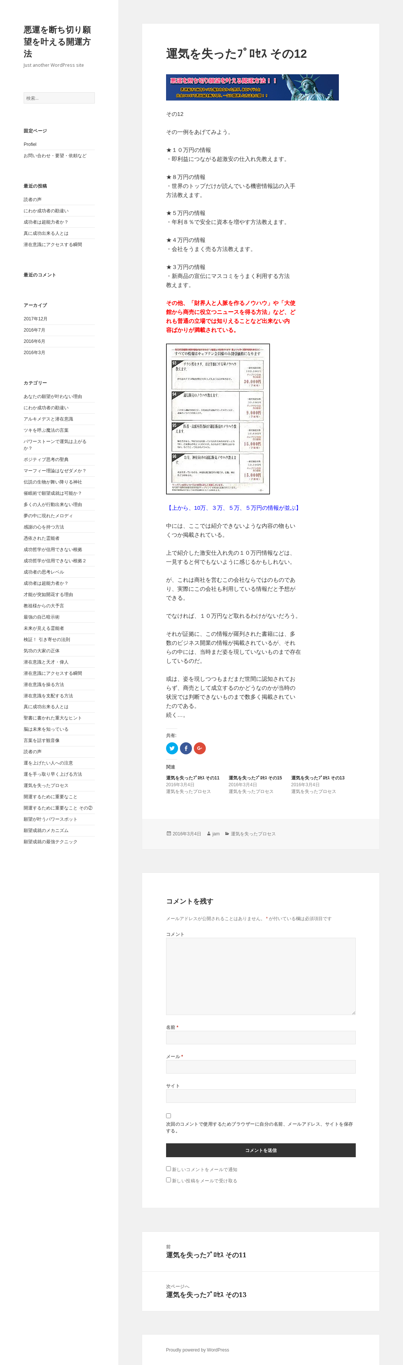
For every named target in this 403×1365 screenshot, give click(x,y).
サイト (173, 1086)
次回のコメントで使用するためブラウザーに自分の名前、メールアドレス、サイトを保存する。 (259, 1127)
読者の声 (33, 199)
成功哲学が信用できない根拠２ (55, 560)
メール (174, 1056)
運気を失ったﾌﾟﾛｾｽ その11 (193, 778)
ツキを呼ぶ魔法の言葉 (46, 430)
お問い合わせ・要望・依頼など (55, 155)
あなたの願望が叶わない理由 (53, 396)
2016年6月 (34, 341)
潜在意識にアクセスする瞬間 (53, 244)
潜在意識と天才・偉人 (46, 662)
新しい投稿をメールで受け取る (205, 1180)
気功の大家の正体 (42, 650)
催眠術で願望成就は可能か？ (53, 493)
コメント (175, 934)
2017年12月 (36, 318)
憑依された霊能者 (42, 538)
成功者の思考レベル (44, 572)
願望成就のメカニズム (46, 830)
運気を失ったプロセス (46, 785)
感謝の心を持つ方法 (44, 527)
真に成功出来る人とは (46, 233)
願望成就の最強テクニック (51, 841)
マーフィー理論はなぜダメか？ (55, 470)
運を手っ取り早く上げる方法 (53, 774)
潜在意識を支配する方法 (48, 695)
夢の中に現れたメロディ (48, 515)
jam (216, 833)
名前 (172, 1027)
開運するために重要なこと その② (58, 808)
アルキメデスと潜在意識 (48, 419)
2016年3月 (34, 352)
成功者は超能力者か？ (46, 222)
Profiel (30, 144)
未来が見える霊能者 (44, 628)
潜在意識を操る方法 (44, 684)
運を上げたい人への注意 (48, 763)
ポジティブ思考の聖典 (46, 459)
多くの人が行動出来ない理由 (53, 504)
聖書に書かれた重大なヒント (53, 718)
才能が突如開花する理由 (48, 594)
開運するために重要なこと (51, 796)
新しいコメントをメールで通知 (205, 1169)
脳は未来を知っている (46, 729)
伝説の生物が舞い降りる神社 (53, 482)
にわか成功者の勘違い (46, 210)
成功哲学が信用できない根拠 (53, 549)
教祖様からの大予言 (44, 605)
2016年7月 (34, 330)
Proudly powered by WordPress (197, 1350)
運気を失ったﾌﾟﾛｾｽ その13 (318, 778)
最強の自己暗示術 (42, 617)
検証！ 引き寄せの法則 (47, 639)
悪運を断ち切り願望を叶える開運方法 (57, 42)
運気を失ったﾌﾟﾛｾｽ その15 (255, 778)
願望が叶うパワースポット (51, 819)
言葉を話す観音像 (42, 740)
